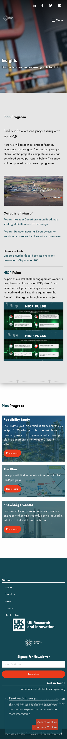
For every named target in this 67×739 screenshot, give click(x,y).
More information (19, 713)
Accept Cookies (47, 722)
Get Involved (12, 615)
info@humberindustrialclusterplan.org (43, 689)
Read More (12, 453)
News (8, 601)
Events (9, 608)
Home (8, 587)
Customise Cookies (45, 727)
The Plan (10, 594)
